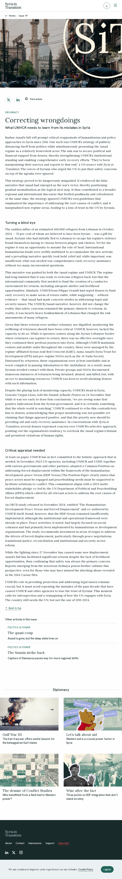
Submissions (35, 843)
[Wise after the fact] (93, 794)
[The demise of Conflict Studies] (29, 794)
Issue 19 (23, 15)
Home (12, 15)
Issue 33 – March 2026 (14, 756)
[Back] (6, 15)
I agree (107, 869)
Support (49, 843)
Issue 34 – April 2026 (13, 700)
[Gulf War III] (29, 738)
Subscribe (63, 843)
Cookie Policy (85, 869)
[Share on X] (8, 100)
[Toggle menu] (115, 5)
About (8, 843)
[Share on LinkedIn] (18, 100)
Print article (33, 99)
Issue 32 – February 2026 (79, 756)
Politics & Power (19, 627)
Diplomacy (12, 112)
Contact (20, 843)
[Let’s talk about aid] (93, 738)
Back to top (13, 608)
